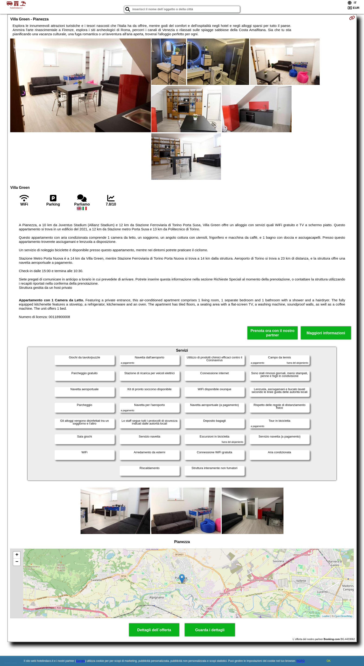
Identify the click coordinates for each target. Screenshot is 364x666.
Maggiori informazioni (326, 333)
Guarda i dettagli (209, 630)
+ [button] (16, 555)
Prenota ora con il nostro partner (272, 333)
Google (80, 661)
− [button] (16, 562)
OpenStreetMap (343, 616)
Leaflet (326, 616)
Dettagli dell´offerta (154, 630)
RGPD (301, 661)
